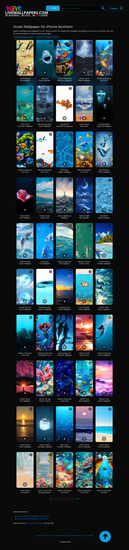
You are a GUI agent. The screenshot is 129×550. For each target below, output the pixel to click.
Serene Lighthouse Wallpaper (64, 217)
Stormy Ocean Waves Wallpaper (84, 79)
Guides (90, 535)
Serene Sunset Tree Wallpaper (25, 400)
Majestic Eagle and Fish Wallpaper (64, 263)
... (73, 499)
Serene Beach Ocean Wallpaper (104, 446)
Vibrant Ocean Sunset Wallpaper (104, 400)
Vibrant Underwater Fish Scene (104, 79)
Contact (38, 535)
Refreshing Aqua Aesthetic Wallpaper (45, 308)
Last (78, 499)
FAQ (84, 535)
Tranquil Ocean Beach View (44, 217)
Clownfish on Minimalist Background (64, 125)
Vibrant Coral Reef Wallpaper (84, 400)
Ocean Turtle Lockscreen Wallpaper (25, 125)
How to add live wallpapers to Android (33, 516)
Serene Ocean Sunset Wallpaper (25, 446)
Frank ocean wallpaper (23, 37)
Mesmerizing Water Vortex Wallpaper (45, 125)
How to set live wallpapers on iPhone (33, 519)
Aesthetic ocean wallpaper (47, 37)
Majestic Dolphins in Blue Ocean (84, 263)
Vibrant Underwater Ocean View (25, 354)
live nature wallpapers (35, 523)
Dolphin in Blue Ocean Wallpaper (25, 263)
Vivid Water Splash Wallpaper (104, 217)
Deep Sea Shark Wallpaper (44, 79)
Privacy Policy (76, 535)
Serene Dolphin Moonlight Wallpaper (44, 446)
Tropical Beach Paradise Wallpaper (104, 263)
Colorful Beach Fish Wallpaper (25, 79)
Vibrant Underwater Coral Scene (64, 400)
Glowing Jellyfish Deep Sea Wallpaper (104, 125)
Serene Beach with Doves (84, 125)
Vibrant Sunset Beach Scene (84, 354)
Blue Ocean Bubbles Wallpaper (64, 446)
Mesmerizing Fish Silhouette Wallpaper (64, 354)
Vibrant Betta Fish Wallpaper (25, 217)
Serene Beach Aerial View (25, 491)
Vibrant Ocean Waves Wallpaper (104, 308)
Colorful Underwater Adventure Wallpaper (64, 79)
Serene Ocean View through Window (45, 491)
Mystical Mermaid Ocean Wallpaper (104, 354)
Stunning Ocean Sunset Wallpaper (64, 308)
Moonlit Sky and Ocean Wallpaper (25, 308)
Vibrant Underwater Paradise (104, 491)
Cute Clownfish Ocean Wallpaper (84, 308)
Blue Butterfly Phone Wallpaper (104, 171)
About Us (46, 535)
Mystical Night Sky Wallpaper (84, 217)
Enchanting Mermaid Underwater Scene (44, 354)
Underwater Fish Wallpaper (45, 263)
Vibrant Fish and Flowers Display (44, 400)
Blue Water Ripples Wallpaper (64, 171)
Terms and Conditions (60, 535)
